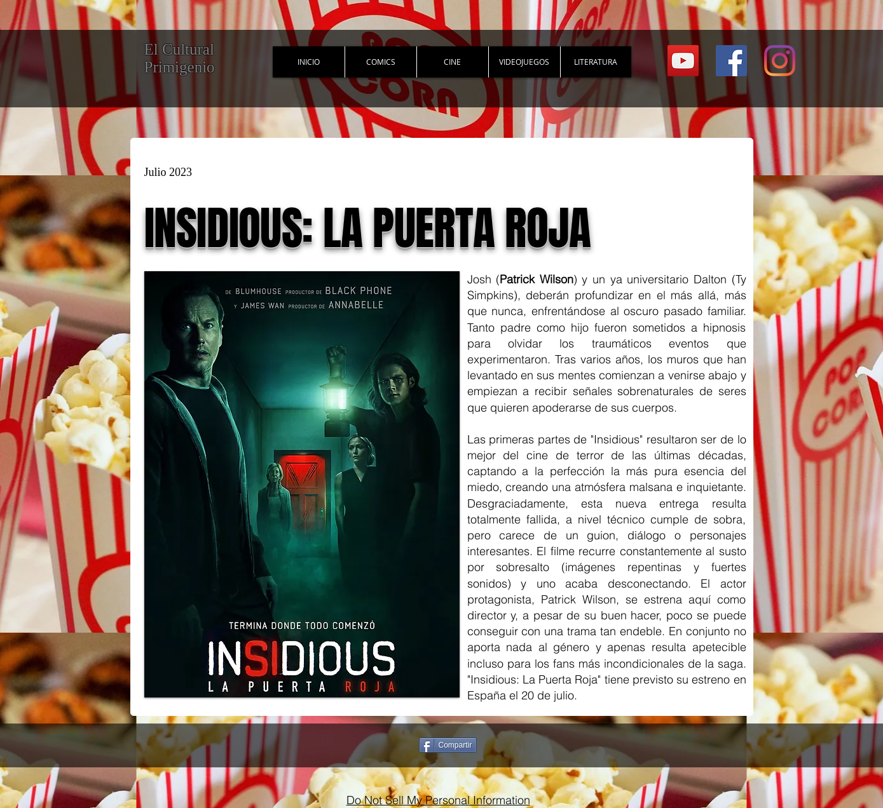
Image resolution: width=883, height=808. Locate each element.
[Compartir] (448, 745)
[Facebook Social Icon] (731, 60)
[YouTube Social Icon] (683, 60)
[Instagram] (779, 60)
